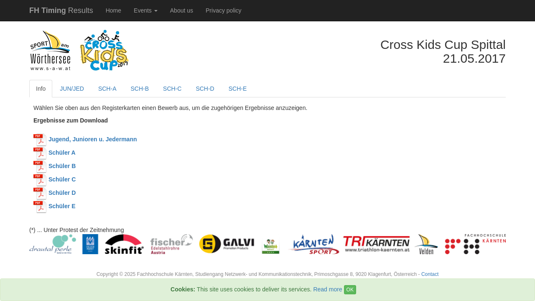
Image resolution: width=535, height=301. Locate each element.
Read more (327, 289)
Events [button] (146, 10)
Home (113, 10)
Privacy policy (224, 10)
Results (61, 10)
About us (181, 10)
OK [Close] (350, 290)
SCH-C (172, 88)
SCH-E (238, 88)
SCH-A (107, 88)
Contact (429, 274)
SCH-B (139, 88)
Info (41, 88)
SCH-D (205, 88)
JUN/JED (72, 88)
